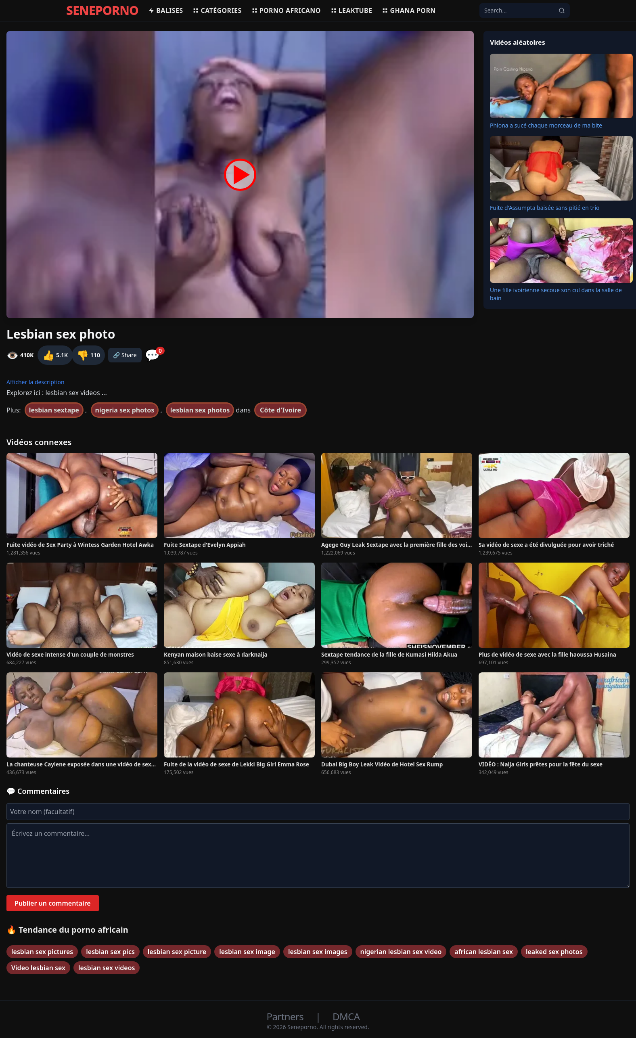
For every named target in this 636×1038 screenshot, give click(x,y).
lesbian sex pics (110, 951)
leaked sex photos (554, 951)
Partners (286, 1016)
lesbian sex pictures (42, 951)
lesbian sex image (247, 951)
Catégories (216, 10)
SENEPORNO (102, 10)
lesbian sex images (317, 951)
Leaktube (351, 10)
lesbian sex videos (106, 967)
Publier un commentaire (53, 903)
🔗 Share (125, 355)
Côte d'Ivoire (280, 410)
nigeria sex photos (125, 410)
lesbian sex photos (200, 410)
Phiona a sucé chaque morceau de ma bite (546, 125)
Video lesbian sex (38, 967)
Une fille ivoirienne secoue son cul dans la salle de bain (556, 294)
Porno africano (286, 10)
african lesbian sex (483, 951)
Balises (165, 10)
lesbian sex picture (177, 951)
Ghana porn (408, 10)
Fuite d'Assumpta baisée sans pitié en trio (544, 207)
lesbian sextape (54, 410)
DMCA (346, 1016)
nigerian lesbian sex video (401, 951)
